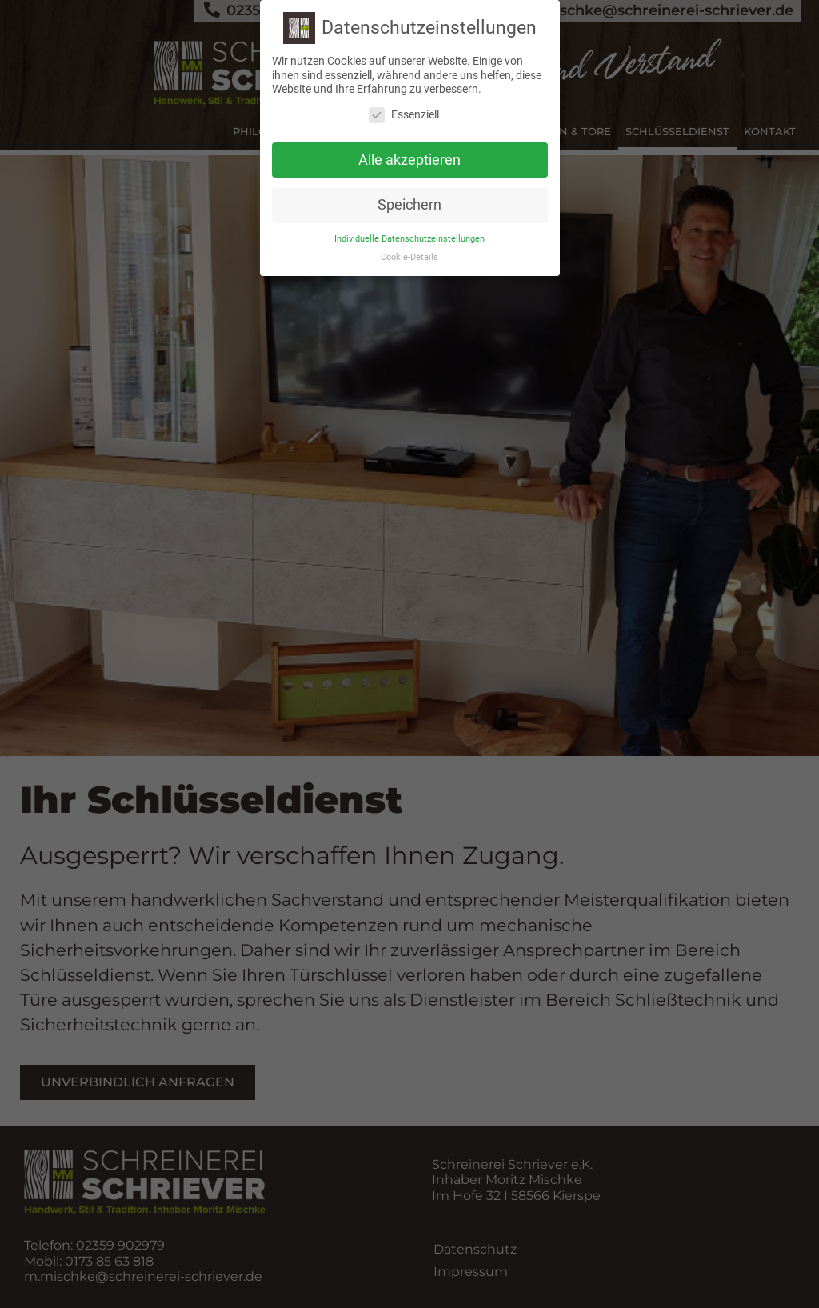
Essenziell (404, 114)
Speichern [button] (409, 205)
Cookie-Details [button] (409, 257)
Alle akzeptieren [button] (409, 159)
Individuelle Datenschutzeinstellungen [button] (409, 239)
